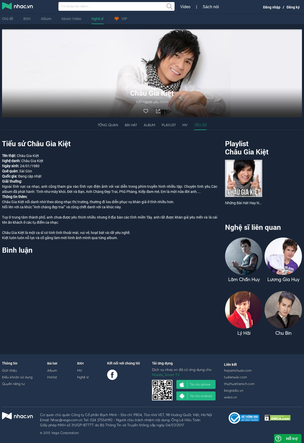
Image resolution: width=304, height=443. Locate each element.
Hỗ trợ (291, 438)
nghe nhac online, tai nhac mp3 (17, 7)
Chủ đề (7, 18)
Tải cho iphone (195, 384)
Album (46, 18)
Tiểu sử (200, 125)
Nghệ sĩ (98, 18)
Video (185, 6)
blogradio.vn (233, 390)
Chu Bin (283, 333)
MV (185, 125)
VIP (120, 18)
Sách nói (211, 6)
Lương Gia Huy (283, 279)
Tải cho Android (196, 396)
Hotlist (52, 377)
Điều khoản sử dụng (17, 377)
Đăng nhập (271, 7)
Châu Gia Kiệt (247, 151)
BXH (27, 18)
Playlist (169, 125)
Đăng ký (293, 7)
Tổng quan (108, 125)
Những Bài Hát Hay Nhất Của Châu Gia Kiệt (260, 202)
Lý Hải (243, 333)
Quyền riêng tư (13, 384)
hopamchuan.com (237, 370)
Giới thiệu (9, 370)
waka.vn (230, 397)
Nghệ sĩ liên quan (253, 227)
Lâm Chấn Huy (244, 279)
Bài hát (131, 125)
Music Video (71, 18)
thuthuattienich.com (239, 384)
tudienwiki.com (235, 377)
